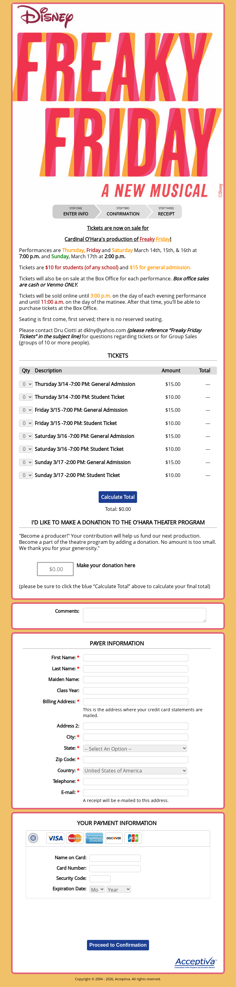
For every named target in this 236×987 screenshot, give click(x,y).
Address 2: (68, 728)
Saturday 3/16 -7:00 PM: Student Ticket (79, 449)
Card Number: (71, 871)
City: (72, 739)
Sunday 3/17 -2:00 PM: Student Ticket (77, 475)
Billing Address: (61, 704)
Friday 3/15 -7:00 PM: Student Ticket (76, 423)
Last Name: (65, 671)
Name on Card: (70, 860)
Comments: (67, 611)
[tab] (118, 841)
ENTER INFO (75, 211)
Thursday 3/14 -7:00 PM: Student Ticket (79, 397)
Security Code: (71, 881)
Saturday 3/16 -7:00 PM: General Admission (84, 436)
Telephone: (66, 784)
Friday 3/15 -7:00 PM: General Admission (81, 410)
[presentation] (118, 917)
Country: (68, 773)
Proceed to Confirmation (118, 947)
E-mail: (70, 795)
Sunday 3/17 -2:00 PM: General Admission (83, 462)
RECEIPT (166, 211)
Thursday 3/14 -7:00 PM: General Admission (85, 384)
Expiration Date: (69, 891)
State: (71, 751)
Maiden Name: (63, 682)
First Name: (65, 660)
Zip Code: (67, 762)
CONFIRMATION (123, 211)
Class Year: (68, 693)
